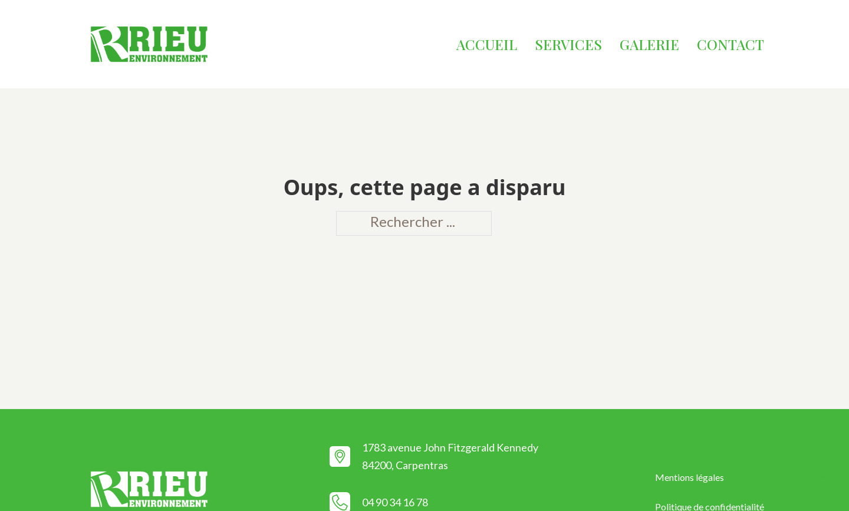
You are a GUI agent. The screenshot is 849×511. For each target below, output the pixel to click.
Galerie (649, 44)
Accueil (486, 44)
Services (568, 44)
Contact (730, 44)
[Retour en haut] (822, 484)
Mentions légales (689, 477)
